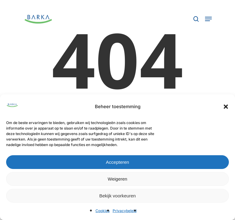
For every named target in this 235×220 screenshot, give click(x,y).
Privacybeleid (124, 210)
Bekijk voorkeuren (117, 195)
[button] (226, 107)
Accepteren (117, 162)
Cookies (102, 210)
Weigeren (117, 179)
